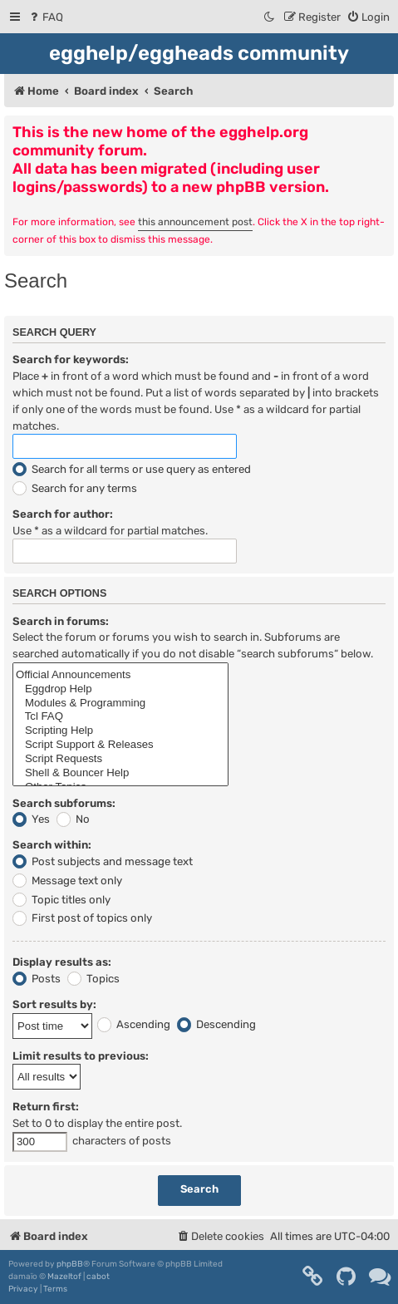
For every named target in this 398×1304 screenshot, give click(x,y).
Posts (36, 978)
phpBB (70, 1264)
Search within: (51, 845)
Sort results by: (54, 1004)
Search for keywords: (70, 359)
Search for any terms (74, 488)
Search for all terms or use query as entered (131, 469)
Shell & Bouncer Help (120, 773)
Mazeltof (64, 1277)
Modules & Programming (120, 703)
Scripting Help (120, 731)
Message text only (67, 880)
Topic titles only (61, 899)
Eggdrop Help (120, 689)
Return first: (45, 1106)
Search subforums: (63, 803)
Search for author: (62, 514)
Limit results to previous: (80, 1056)
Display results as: (61, 962)
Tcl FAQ (120, 717)
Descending (216, 1024)
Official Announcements (120, 675)
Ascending (133, 1024)
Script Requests (120, 759)
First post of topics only (82, 918)
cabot (98, 1277)
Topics (93, 978)
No (73, 819)
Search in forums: (60, 621)
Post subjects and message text (102, 861)
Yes (31, 819)
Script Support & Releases (120, 745)
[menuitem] (45, 17)
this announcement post (195, 222)
